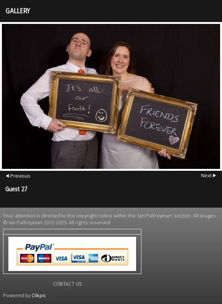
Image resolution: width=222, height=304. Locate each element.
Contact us (67, 284)
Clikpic (39, 295)
